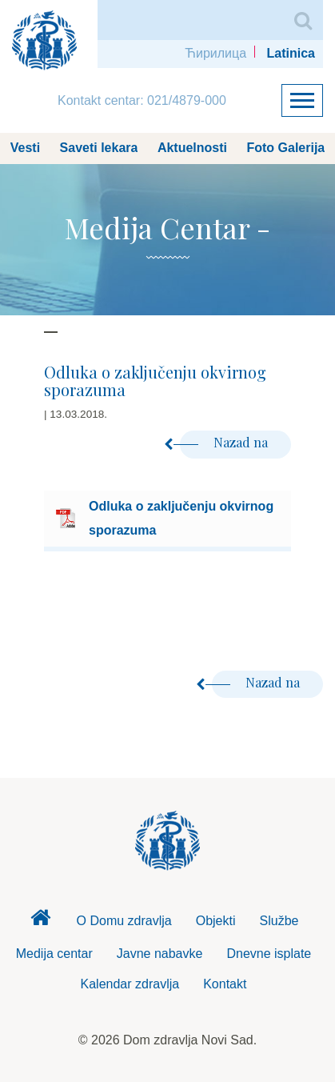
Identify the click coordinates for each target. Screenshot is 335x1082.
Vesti (25, 147)
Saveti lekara (99, 147)
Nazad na (225, 442)
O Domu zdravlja (124, 921)
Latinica (291, 53)
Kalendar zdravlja (130, 984)
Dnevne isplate (268, 953)
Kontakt (224, 984)
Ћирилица (215, 53)
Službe (279, 921)
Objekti (216, 921)
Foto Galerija (285, 147)
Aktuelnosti (192, 147)
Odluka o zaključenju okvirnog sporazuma (181, 518)
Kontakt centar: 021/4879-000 (142, 100)
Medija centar (54, 953)
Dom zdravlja (41, 922)
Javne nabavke (160, 953)
